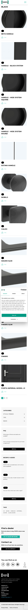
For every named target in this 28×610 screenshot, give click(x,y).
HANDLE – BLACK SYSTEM (12, 66)
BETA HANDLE (7, 34)
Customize (14, 319)
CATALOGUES (4, 587)
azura (7, 511)
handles (13, 511)
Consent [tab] (5, 293)
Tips (5, 461)
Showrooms (5, 590)
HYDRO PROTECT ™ (6, 597)
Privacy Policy (4, 607)
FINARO (4, 356)
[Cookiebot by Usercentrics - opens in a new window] (20, 290)
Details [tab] (14, 293)
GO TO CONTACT (10, 548)
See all (14, 449)
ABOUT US (4, 589)
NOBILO (4, 197)
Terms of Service (14, 607)
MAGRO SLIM (6, 261)
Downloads (5, 594)
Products (4, 585)
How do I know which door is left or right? (13, 490)
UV (4, 511)
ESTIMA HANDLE (8, 165)
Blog (2, 592)
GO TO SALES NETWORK (11, 536)
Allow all (14, 315)
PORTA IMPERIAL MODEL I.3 (13, 388)
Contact (4, 595)
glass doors (11, 512)
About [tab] (23, 293)
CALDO (4, 229)
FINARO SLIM (6, 325)
